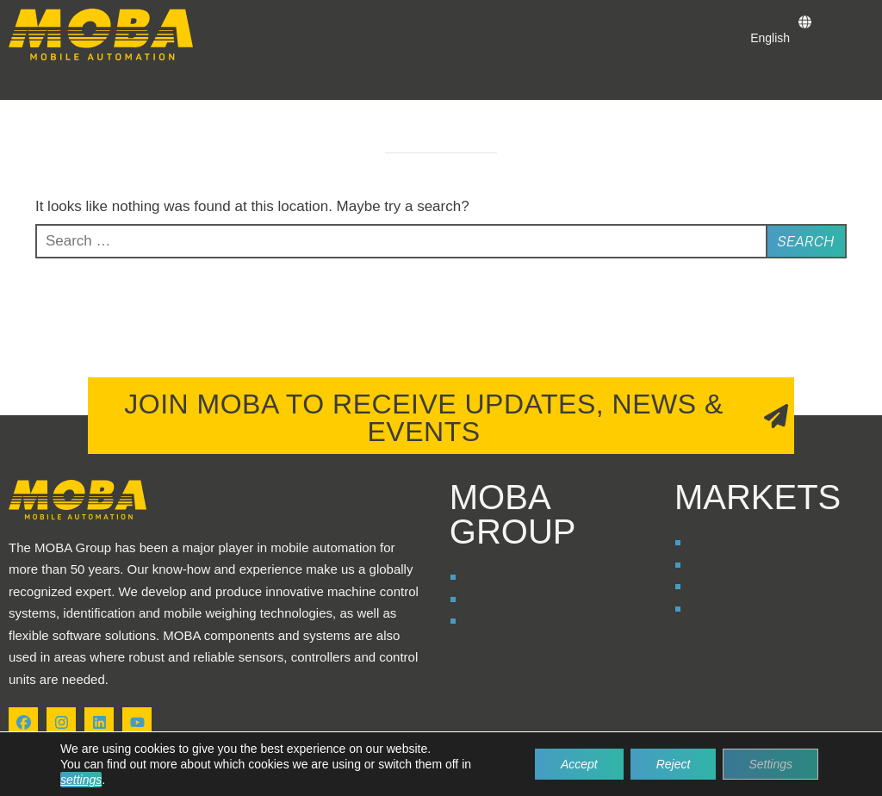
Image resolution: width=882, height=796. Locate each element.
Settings (770, 764)
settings (81, 780)
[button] (15, 84)
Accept (579, 764)
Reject (673, 764)
